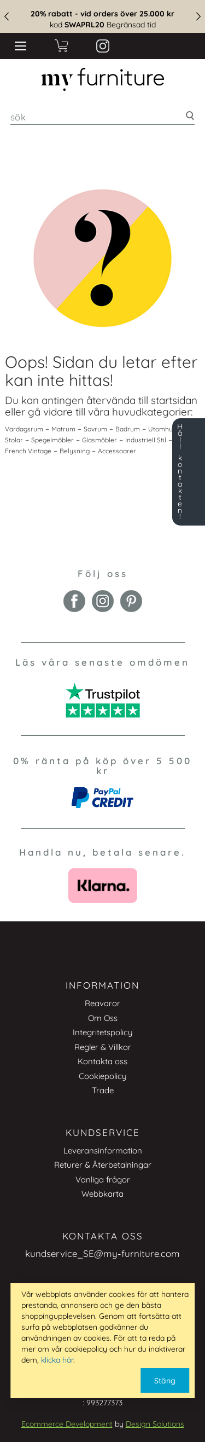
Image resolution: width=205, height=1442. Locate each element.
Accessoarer (117, 451)
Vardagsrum (24, 429)
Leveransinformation (102, 1150)
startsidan (174, 400)
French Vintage (28, 451)
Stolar (14, 440)
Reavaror (102, 1003)
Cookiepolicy (103, 1076)
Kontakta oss (102, 1061)
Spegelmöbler (52, 440)
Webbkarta (102, 1194)
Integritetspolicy (103, 1032)
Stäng (164, 1381)
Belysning (75, 451)
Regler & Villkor (102, 1047)
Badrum (127, 429)
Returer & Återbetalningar (102, 1165)
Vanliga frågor (102, 1179)
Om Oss (103, 1018)
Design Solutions (155, 1424)
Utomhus (162, 429)
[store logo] (102, 79)
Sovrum (95, 429)
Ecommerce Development (67, 1424)
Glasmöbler (99, 440)
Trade (103, 1090)
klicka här (57, 1360)
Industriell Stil (145, 440)
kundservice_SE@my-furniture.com (102, 1253)
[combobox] (102, 116)
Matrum (63, 429)
